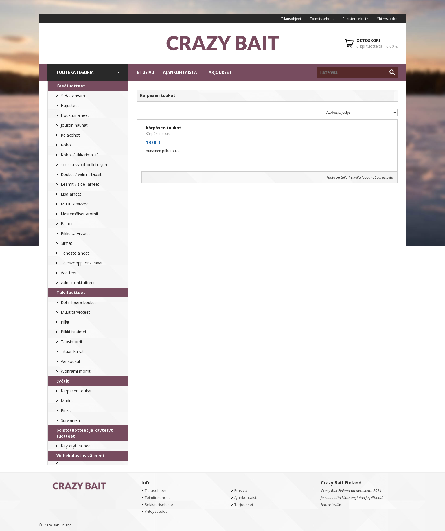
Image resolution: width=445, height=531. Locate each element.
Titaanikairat (72, 351)
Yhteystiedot (387, 18)
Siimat (66, 243)
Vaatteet (69, 272)
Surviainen (70, 420)
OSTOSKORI (368, 40)
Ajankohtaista (180, 72)
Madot (67, 400)
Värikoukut (70, 361)
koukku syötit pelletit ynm (85, 164)
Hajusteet (70, 105)
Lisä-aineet (71, 194)
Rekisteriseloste (355, 18)
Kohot (66, 145)
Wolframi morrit (76, 371)
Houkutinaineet (75, 115)
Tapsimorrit (71, 341)
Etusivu (145, 72)
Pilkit (65, 322)
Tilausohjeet (291, 18)
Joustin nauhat (74, 125)
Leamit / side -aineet (80, 184)
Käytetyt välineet (76, 446)
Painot (67, 223)
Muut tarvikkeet (75, 204)
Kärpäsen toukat (76, 391)
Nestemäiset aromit (79, 213)
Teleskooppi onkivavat (82, 263)
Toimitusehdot (322, 18)
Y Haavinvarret (74, 95)
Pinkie (66, 410)
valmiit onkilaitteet (78, 282)
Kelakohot (70, 135)
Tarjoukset (219, 72)
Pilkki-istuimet (74, 332)
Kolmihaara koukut (78, 302)
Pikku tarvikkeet (75, 233)
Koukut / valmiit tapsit (81, 174)
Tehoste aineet (75, 253)
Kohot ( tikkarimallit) (79, 154)
